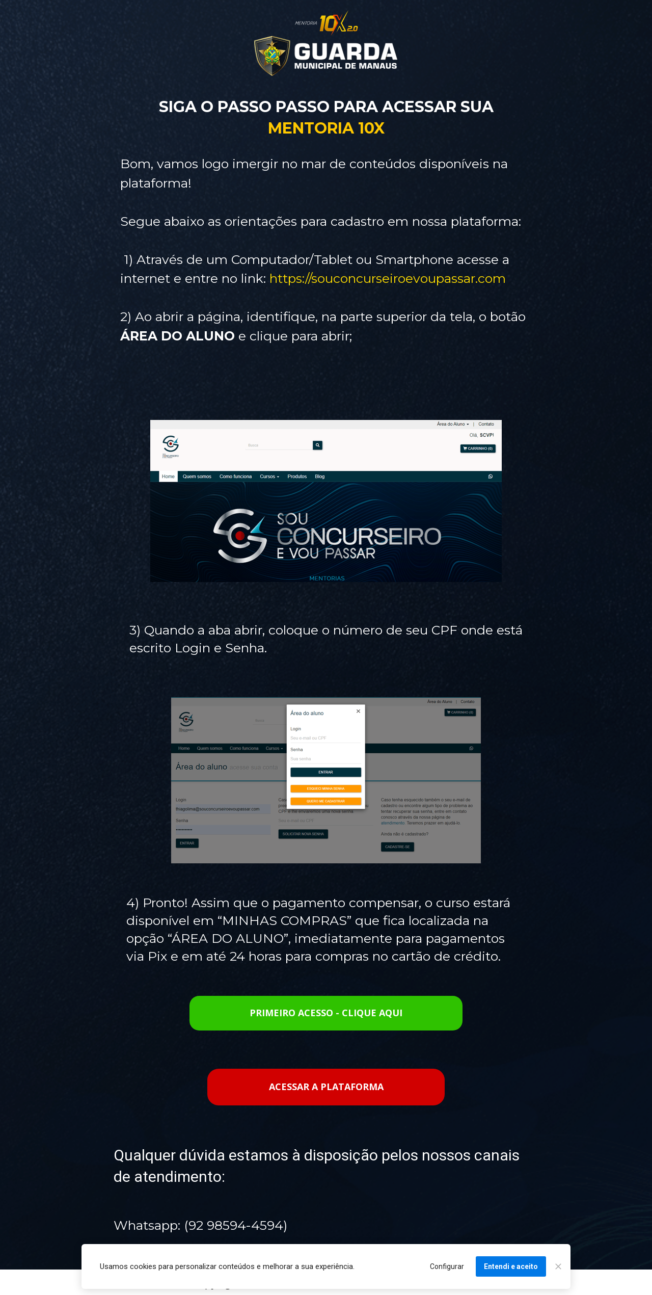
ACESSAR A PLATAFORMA (326, 1086)
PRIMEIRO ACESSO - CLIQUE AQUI (326, 1013)
